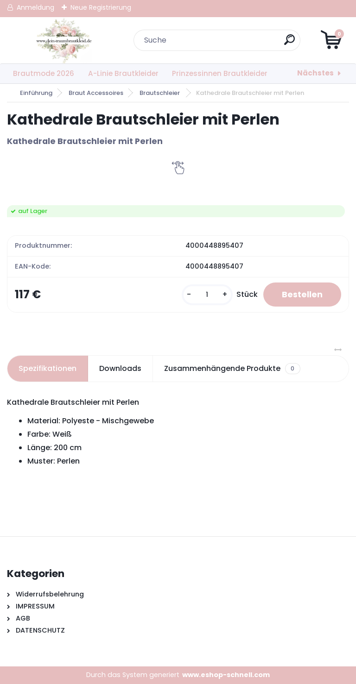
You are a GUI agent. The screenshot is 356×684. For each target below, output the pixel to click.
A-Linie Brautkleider (123, 73)
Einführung (36, 92)
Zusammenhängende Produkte (232, 368)
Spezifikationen (47, 368)
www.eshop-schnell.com (226, 674)
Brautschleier (160, 92)
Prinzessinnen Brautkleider (219, 73)
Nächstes (315, 73)
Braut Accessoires (96, 92)
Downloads (120, 368)
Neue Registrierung (100, 7)
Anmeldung (35, 7)
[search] (289, 43)
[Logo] (64, 40)
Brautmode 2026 (43, 73)
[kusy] (207, 294)
